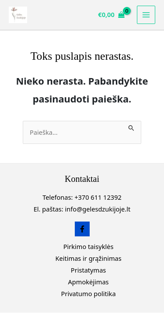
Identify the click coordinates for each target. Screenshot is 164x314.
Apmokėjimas (88, 281)
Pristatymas (88, 270)
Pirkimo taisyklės (88, 246)
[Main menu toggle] (146, 15)
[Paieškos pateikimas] (131, 127)
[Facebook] (82, 229)
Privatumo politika (88, 293)
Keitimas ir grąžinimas (88, 258)
